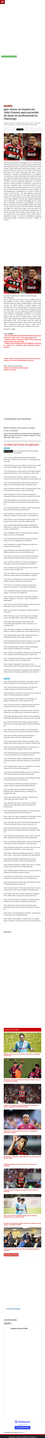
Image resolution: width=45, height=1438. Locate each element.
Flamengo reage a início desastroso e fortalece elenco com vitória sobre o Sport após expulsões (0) (21, 617)
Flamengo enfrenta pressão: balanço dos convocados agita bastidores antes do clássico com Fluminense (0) (20, 623)
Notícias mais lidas (10, 369)
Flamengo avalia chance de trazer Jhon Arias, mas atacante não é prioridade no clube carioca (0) (22, 848)
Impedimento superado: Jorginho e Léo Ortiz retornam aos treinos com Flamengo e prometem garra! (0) (22, 478)
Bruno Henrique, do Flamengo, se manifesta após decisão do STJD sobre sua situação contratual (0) (22, 900)
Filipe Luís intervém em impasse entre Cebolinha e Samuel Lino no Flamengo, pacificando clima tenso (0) (22, 671)
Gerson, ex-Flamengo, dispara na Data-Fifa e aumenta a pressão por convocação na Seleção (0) (20, 586)
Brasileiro (7, 1323)
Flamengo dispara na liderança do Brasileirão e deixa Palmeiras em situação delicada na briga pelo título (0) (22, 830)
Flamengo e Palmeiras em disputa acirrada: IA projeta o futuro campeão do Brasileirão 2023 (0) (20, 784)
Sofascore (22, 1432)
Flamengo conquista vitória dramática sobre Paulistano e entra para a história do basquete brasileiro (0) (21, 907)
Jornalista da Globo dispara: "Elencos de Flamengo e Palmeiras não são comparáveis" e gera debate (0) (22, 842)
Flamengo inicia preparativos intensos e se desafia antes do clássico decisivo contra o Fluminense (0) (22, 642)
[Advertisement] (22, 29)
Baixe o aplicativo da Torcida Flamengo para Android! (25, 452)
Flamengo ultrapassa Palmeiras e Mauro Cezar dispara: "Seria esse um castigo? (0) (21, 591)
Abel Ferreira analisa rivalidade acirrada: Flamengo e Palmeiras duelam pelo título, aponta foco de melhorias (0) (22, 760)
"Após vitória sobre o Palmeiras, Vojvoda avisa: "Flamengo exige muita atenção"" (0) (21, 798)
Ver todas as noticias (11, 1254)
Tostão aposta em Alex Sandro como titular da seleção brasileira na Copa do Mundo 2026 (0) (20, 688)
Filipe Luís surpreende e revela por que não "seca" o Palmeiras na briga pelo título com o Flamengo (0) (22, 877)
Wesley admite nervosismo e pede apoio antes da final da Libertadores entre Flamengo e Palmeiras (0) (22, 682)
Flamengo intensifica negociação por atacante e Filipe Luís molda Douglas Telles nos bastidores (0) (21, 483)
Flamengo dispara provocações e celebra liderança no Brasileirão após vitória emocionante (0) (22, 811)
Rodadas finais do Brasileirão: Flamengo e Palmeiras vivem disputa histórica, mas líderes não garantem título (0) (20, 791)
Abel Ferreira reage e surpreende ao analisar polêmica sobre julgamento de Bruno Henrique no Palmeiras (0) (20, 805)
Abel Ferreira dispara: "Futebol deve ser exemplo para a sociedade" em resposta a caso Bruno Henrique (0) (22, 919)
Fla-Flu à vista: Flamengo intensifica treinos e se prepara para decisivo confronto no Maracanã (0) (21, 520)
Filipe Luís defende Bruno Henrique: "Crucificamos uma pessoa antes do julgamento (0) (22, 914)
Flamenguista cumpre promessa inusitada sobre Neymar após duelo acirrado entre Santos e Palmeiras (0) (22, 742)
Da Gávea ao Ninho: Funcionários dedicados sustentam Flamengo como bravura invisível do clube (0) (22, 495)
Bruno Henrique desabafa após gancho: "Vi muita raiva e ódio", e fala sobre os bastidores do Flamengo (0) (22, 854)
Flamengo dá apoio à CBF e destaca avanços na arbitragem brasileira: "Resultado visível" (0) (21, 636)
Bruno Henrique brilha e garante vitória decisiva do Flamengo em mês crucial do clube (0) (22, 605)
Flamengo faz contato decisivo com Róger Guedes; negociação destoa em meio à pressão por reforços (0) (22, 472)
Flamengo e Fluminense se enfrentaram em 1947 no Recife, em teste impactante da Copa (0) (22, 694)
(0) (22, 459)
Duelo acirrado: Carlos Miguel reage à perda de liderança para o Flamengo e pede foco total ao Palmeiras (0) (22, 724)
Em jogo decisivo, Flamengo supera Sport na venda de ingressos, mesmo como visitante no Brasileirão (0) (22, 889)
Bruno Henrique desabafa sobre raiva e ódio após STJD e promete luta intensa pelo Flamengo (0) (22, 773)
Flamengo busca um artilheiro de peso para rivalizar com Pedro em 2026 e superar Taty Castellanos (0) (22, 466)
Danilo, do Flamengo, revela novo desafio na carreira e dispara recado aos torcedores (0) (20, 580)
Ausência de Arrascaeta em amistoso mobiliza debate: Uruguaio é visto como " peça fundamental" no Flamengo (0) (21, 598)
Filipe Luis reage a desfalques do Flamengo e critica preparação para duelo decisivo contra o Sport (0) (22, 817)
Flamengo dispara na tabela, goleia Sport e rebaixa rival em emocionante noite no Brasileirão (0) (22, 865)
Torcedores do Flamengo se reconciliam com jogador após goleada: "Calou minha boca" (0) (20, 699)
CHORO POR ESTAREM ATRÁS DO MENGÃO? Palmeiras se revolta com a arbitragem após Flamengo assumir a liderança (22, 345)
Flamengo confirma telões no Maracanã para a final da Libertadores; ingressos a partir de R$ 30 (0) (22, 489)
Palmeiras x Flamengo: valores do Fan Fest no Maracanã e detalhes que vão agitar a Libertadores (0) (21, 514)
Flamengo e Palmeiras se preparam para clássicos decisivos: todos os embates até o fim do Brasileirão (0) (22, 630)
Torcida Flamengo (13, 1309)
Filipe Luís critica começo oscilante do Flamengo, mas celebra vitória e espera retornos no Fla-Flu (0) (22, 894)
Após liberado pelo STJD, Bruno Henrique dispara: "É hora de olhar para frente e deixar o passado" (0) (22, 823)
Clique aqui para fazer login (9, 56)
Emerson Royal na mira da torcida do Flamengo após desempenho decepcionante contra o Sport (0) (21, 557)
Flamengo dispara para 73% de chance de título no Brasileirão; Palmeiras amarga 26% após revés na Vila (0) (22, 717)
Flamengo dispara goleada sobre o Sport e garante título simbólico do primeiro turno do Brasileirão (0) (22, 836)
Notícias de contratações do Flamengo (16, 368)
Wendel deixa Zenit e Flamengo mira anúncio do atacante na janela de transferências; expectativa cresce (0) (22, 502)
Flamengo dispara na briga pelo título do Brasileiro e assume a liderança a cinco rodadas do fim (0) (22, 754)
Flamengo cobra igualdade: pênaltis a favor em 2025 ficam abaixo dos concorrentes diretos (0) (21, 551)
